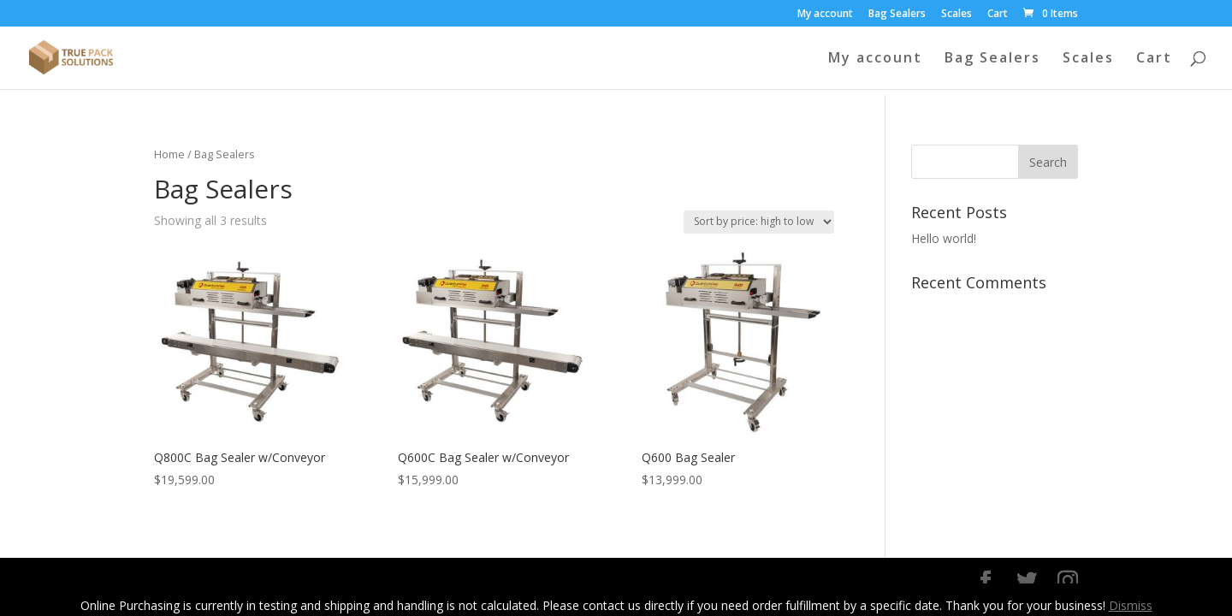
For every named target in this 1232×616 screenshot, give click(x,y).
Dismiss (1130, 605)
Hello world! (943, 238)
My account (825, 15)
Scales (956, 15)
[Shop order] (759, 222)
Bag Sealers (897, 15)
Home (169, 154)
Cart (997, 15)
